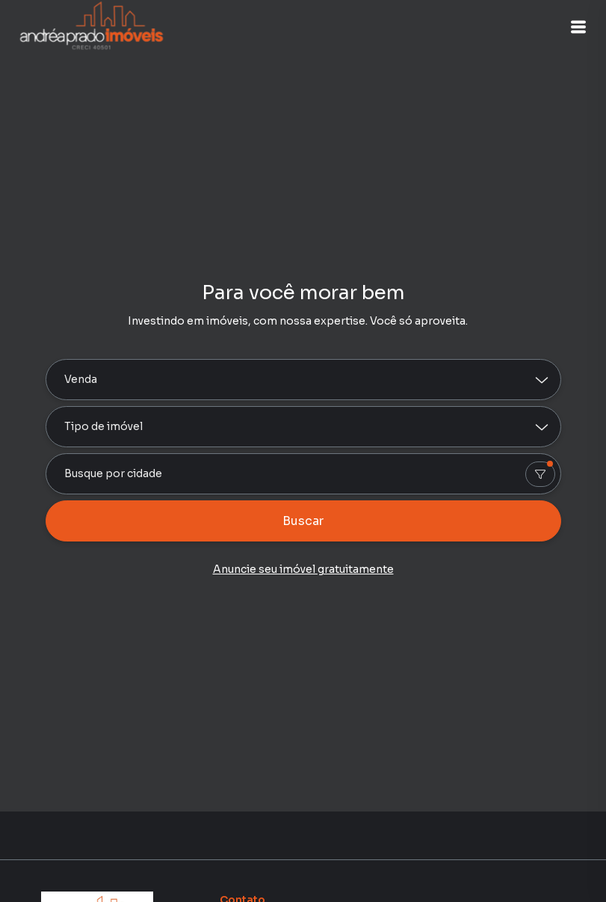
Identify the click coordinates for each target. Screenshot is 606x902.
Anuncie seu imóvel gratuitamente (303, 569)
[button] (568, 26)
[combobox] (303, 473)
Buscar (303, 521)
